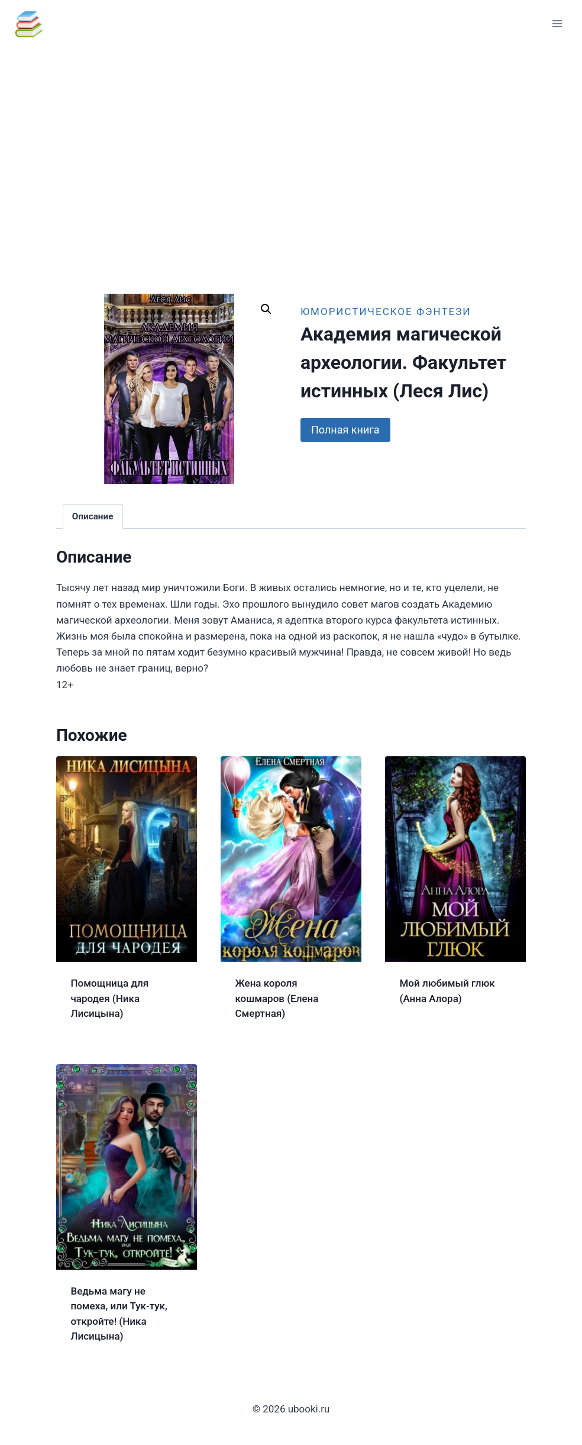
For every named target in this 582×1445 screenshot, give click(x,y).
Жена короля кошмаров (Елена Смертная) (277, 998)
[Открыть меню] (557, 23)
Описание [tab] (93, 516)
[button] (266, 309)
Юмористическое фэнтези (385, 311)
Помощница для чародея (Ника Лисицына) (110, 998)
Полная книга (345, 429)
